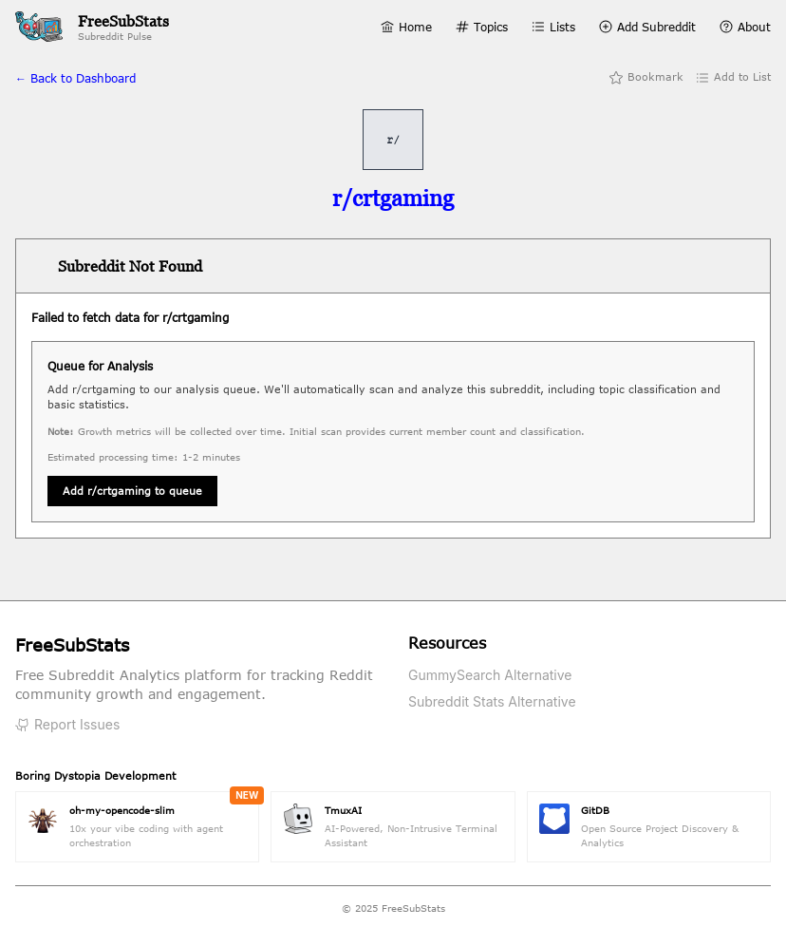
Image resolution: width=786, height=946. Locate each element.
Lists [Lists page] (553, 26)
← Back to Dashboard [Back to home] (75, 78)
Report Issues (67, 724)
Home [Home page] (406, 26)
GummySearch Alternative (490, 675)
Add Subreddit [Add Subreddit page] (647, 26)
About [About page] (745, 26)
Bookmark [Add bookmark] (645, 77)
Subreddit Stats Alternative (492, 701)
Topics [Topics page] (481, 26)
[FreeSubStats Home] (92, 27)
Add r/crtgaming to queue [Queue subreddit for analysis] (132, 490)
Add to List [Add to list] (733, 77)
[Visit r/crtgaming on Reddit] (393, 198)
